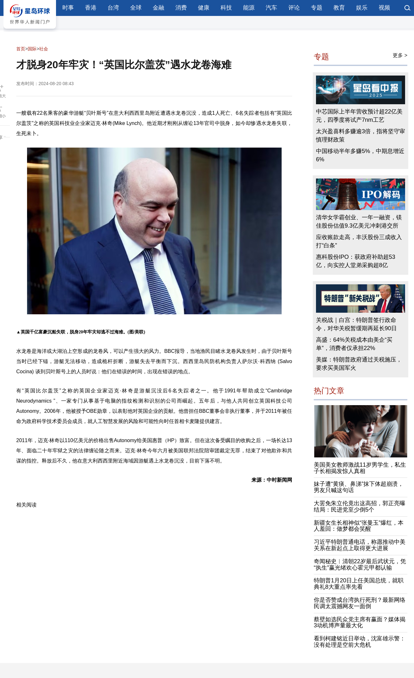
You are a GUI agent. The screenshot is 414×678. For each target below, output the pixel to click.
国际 (32, 48)
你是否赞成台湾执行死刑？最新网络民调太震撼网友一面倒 (359, 603)
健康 (203, 7)
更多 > (400, 55)
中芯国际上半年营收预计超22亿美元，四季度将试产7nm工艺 (359, 115)
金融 (158, 7)
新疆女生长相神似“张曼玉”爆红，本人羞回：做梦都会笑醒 (358, 526)
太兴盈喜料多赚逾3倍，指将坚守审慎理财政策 (360, 135)
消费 (181, 7)
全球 (136, 7)
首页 (20, 48)
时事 (68, 7)
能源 (249, 7)
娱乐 (362, 7)
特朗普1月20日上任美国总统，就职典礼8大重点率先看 (358, 583)
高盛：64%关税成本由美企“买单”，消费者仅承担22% (354, 344)
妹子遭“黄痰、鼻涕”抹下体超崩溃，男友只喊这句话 (358, 487)
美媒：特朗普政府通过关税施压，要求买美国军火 (359, 363)
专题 (316, 7)
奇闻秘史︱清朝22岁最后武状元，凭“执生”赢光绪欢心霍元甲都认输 (360, 564)
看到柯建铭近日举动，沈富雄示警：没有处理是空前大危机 (359, 641)
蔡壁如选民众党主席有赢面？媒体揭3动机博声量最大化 (359, 622)
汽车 (271, 7)
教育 (339, 7)
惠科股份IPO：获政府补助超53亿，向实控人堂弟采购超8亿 (355, 261)
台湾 (113, 7)
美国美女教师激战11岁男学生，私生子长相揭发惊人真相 (360, 468)
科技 (226, 7)
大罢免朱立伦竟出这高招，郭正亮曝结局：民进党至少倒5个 (359, 506)
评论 (294, 7)
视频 (384, 7)
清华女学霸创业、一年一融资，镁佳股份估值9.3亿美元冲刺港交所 (359, 221)
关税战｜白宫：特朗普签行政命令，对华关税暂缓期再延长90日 (356, 324)
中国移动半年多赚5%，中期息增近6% (360, 155)
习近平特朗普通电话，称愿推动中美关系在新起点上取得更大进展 (359, 545)
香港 (90, 7)
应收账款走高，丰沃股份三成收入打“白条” (359, 241)
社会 (43, 48)
